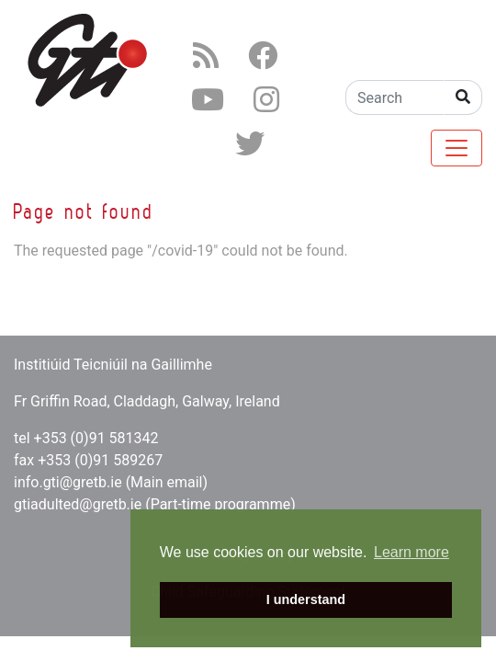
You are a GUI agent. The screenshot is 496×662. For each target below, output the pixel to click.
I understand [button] (305, 599)
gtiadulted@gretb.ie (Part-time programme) (155, 504)
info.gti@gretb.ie (68, 482)
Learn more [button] (411, 552)
